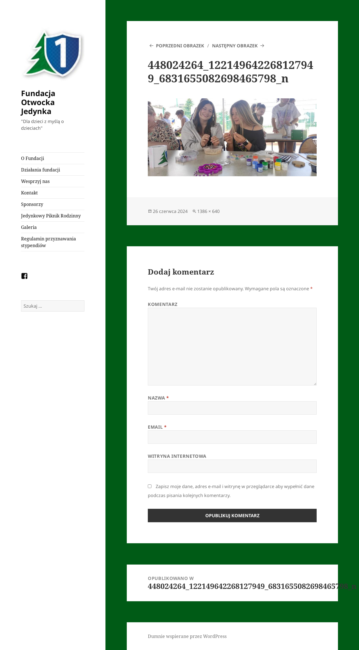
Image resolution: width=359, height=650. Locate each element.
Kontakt (29, 193)
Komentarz (163, 304)
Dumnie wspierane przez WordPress (187, 636)
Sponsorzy (32, 204)
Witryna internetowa (177, 456)
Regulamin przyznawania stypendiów (48, 242)
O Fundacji (32, 158)
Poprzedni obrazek (180, 46)
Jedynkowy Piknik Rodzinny (51, 216)
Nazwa (158, 398)
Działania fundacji (40, 170)
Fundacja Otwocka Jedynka (38, 102)
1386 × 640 (208, 211)
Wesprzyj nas (35, 181)
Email (157, 427)
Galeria (29, 227)
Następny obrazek (235, 46)
